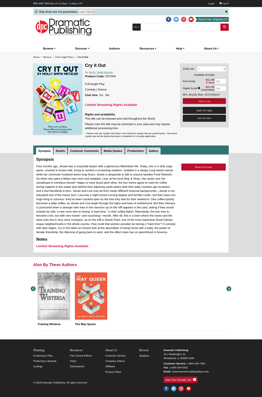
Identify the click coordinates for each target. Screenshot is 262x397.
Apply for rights (204, 110)
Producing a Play (43, 355)
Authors (114, 48)
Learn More (86, 11)
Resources (148, 48)
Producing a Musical (44, 361)
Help (180, 48)
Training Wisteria (48, 324)
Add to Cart (204, 101)
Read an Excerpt (203, 167)
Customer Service (115, 355)
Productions (135, 151)
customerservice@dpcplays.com (190, 371)
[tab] (45, 151)
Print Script (189, 81)
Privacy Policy (113, 371)
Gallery (153, 151)
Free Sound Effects (81, 355)
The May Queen (85, 324)
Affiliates (110, 366)
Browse (49, 48)
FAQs (73, 361)
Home (36, 57)
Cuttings (38, 366)
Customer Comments (84, 151)
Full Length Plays (64, 57)
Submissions (77, 366)
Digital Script (191, 88)
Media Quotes (113, 151)
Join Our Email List (180, 379)
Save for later (204, 118)
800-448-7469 (41, 3)
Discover (82, 48)
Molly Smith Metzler (101, 72)
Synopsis (44, 151)
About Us (211, 48)
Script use (188, 68)
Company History (115, 361)
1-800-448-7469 (196, 363)
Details (60, 151)
